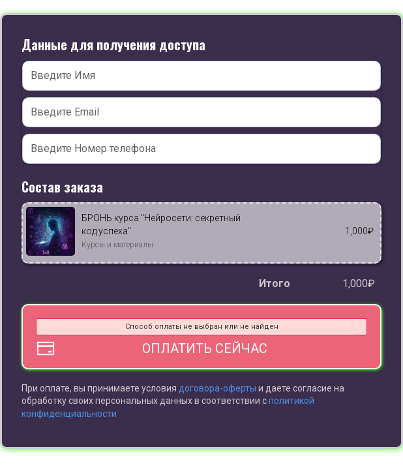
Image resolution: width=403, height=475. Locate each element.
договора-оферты (218, 388)
